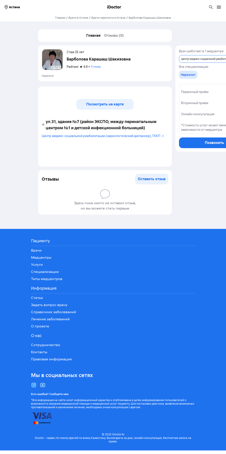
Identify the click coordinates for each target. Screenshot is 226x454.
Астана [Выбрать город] (12, 7)
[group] (188, 75)
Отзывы (96, 67)
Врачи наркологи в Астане (108, 18)
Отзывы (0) (114, 35)
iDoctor (114, 7)
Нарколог (48, 76)
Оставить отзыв (152, 179)
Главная (60, 18)
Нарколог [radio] (188, 75)
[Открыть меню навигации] (218, 7)
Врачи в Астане (78, 18)
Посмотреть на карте (105, 104)
